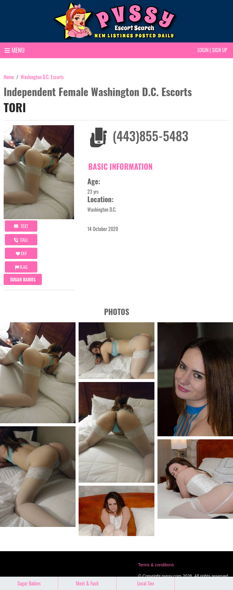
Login (203, 50)
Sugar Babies (22, 279)
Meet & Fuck (87, 583)
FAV (21, 253)
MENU (15, 50)
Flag (21, 267)
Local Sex (145, 583)
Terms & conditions (156, 564)
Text (21, 226)
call (21, 239)
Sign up (219, 50)
